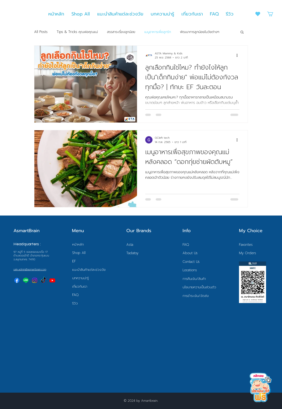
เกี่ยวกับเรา (79, 286)
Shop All (79, 252)
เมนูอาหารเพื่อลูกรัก (157, 32)
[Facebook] (16, 280)
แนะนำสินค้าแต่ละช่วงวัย (89, 269)
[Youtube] (52, 280)
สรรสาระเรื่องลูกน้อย (121, 32)
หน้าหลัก (78, 244)
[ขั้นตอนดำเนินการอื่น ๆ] (238, 55)
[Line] (25, 280)
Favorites (246, 244)
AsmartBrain (26, 230)
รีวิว (75, 303)
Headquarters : (27, 243)
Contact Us (191, 261)
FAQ (75, 294)
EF (74, 261)
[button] (273, 14)
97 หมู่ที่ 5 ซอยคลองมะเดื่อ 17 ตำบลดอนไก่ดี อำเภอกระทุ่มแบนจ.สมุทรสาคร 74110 (31, 256)
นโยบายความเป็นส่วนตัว (199, 287)
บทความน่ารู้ (80, 278)
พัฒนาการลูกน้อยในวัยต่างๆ (199, 32)
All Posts (41, 32)
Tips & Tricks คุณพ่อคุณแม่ (77, 32)
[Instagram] (34, 280)
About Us (190, 253)
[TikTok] (43, 280)
